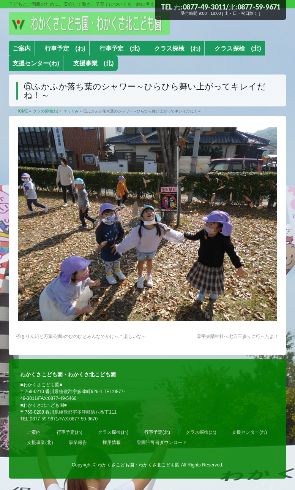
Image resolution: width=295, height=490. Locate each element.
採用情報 (112, 442)
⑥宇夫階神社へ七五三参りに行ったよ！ (238, 336)
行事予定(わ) (69, 432)
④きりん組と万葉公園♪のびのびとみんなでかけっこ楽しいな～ (81, 336)
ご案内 (34, 432)
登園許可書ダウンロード (162, 442)
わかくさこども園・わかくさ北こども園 (139, 465)
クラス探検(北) (201, 432)
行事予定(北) (157, 432)
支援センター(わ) (249, 432)
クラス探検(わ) (113, 432)
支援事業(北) (40, 442)
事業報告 (78, 442)
